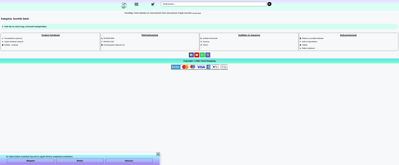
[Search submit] (269, 4)
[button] (158, 154)
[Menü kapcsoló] (136, 4)
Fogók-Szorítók (185, 13)
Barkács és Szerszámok (150, 13)
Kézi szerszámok (169, 13)
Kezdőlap (129, 13)
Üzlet (136, 13)
